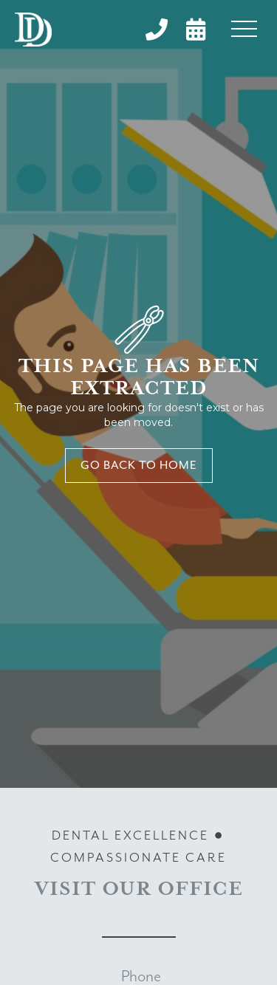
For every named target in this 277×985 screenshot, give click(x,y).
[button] (244, 29)
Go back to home (139, 466)
